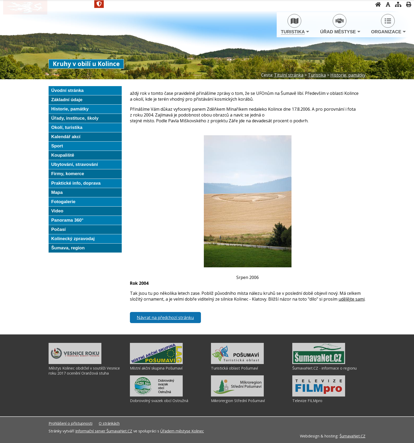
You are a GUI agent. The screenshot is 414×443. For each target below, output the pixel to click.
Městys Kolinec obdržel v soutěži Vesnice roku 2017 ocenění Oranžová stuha (84, 371)
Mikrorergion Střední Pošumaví (238, 400)
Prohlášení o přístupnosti (70, 423)
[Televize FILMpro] (318, 395)
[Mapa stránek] (349, 4)
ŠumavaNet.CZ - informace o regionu (324, 368)
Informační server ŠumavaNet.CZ (103, 430)
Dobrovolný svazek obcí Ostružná (159, 400)
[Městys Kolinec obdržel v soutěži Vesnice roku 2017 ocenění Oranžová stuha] (75, 363)
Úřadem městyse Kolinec (182, 430)
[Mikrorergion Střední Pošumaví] (237, 395)
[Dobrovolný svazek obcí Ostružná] (156, 395)
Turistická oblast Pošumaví (234, 368)
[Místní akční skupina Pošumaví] (156, 363)
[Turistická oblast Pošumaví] (237, 363)
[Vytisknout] (360, 4)
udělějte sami (351, 299)
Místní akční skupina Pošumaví (156, 368)
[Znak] (146, 4)
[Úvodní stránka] (329, 4)
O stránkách (109, 423)
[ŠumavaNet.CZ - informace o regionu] (318, 363)
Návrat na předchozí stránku (165, 317)
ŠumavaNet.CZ (352, 436)
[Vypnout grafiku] (339, 4)
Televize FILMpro (307, 400)
